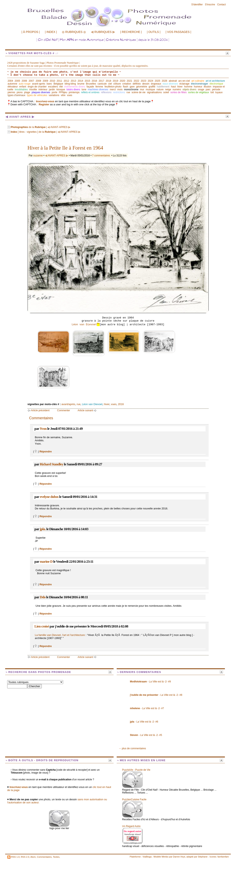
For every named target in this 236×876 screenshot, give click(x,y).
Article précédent (40, 410)
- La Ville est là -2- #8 (156, 695)
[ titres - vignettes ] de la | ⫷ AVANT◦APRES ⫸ (45, 131)
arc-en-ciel (184, 80)
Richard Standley (51, 464)
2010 (52, 80)
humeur (198, 86)
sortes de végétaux (198, 92)
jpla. (42, 529)
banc (49, 83)
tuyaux (218, 92)
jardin (52, 89)
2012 (66, 80)
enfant (22, 86)
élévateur (13, 86)
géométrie (141, 86)
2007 (31, 80)
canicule (102, 83)
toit (212, 92)
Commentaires (44, 857)
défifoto (137, 83)
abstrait (173, 80)
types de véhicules (37, 95)
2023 (143, 80)
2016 (94, 80)
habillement (163, 86)
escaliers (53, 86)
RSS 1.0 (15, 857)
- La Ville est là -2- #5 (146, 735)
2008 (38, 80)
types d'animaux (16, 95)
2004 (10, 80)
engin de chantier (37, 86)
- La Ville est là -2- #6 (144, 721)
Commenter (63, 410)
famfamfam (223, 856)
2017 (101, 80)
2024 (150, 80)
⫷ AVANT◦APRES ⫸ (56, 155)
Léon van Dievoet (86, 324)
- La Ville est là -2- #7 (147, 708)
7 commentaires (101, 155)
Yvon (43, 429)
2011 (59, 80)
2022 (136, 80)
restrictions (119, 92)
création (126, 83)
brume (80, 83)
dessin (145, 83)
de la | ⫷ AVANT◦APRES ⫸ (40, 127)
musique (150, 89)
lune (84, 89)
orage (201, 89)
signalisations (154, 92)
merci (113, 89)
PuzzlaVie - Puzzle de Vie (136, 769)
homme (188, 86)
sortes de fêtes (178, 92)
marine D (46, 561)
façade (90, 86)
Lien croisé (41, 626)
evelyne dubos (49, 497)
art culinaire (197, 80)
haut (173, 86)
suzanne (38, 155)
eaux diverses (170, 83)
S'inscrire (210, 4)
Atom (33, 857)
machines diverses (98, 89)
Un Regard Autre (131, 826)
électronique (216, 83)
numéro (177, 89)
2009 (45, 80)
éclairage (184, 83)
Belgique (58, 83)
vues (69, 95)
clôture (117, 83)
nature (160, 89)
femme (99, 86)
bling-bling (70, 83)
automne (12, 83)
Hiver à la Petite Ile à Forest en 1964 (65, 148)
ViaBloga (147, 856)
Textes (56, 857)
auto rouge (24, 83)
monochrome (131, 89)
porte (54, 92)
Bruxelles (91, 83)
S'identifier (197, 4)
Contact (221, 4)
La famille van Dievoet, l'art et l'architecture (60, 635)
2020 (122, 80)
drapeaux (156, 83)
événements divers (74, 86)
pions (20, 92)
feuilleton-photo (113, 86)
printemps (74, 92)
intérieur (42, 89)
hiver (180, 86)
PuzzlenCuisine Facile (134, 799)
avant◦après (38, 83)
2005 (17, 80)
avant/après (68, 404)
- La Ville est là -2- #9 (150, 681)
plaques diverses (41, 92)
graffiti (152, 86)
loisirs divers (73, 89)
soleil (166, 92)
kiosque (61, 89)
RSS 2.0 (25, 857)
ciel (110, 83)
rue (128, 92)
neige (168, 89)
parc (208, 89)
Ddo (42, 597)
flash (125, 86)
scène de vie (138, 92)
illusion (207, 86)
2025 (157, 80)
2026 (164, 80)
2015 (87, 80)
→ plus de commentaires (132, 748)
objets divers (189, 89)
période (216, 89)
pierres (11, 92)
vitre (63, 95)
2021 (129, 80)
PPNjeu (63, 92)
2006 (24, 80)
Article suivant (85, 410)
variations (54, 95)
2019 (115, 80)
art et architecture (215, 80)
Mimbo (165, 856)
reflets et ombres (90, 92)
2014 (80, 80)
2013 (73, 80)
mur (142, 89)
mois (119, 89)
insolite (33, 89)
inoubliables (21, 89)
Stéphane (203, 856)
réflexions (106, 92)
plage (27, 92)
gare (132, 86)
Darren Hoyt (179, 856)
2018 (108, 80)
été (61, 86)
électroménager (199, 83)
